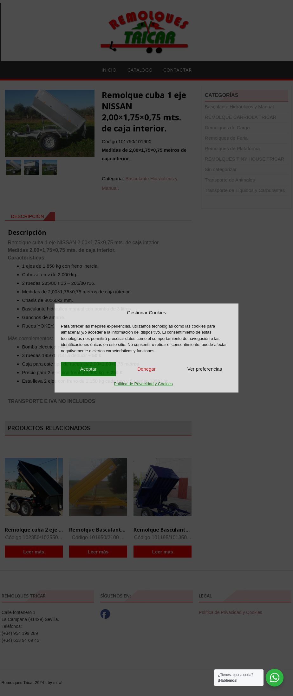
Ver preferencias (204, 369)
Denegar (146, 369)
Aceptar (88, 369)
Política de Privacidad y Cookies (143, 383)
